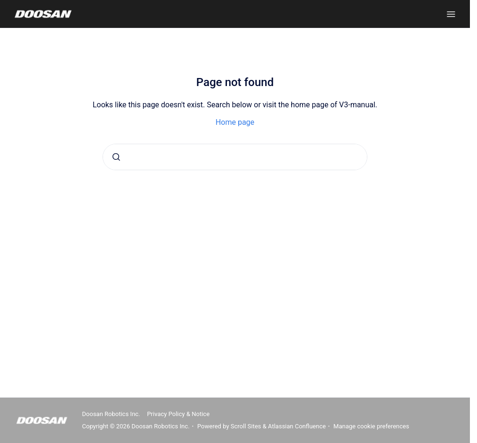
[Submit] (116, 157)
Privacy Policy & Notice (178, 413)
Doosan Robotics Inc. (111, 413)
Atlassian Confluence (297, 426)
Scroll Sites (246, 426)
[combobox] (235, 157)
